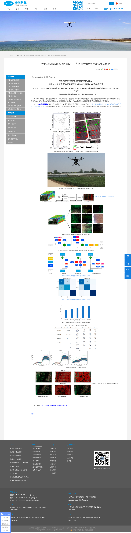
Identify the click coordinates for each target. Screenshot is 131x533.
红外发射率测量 (13, 139)
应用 (26, 9)
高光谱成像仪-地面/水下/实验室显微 (16, 106)
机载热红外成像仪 (13, 90)
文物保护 (53, 473)
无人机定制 (11, 120)
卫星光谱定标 (12, 124)
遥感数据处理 (12, 128)
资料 (54, 9)
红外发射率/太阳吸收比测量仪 (16, 109)
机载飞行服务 (12, 116)
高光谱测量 (11, 131)
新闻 (45, 9)
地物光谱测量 (12, 135)
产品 (8, 9)
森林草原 (53, 454)
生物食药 (53, 464)
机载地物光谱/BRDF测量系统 (16, 93)
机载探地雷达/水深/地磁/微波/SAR (16, 99)
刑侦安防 (53, 470)
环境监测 (53, 448)
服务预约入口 (12, 142)
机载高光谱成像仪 (13, 83)
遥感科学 (19, 55)
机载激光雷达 (12, 96)
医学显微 (53, 461)
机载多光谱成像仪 (13, 86)
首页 (11, 55)
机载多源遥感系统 (13, 80)
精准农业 (53, 451)
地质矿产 (53, 458)
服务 (17, 9)
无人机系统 (11, 102)
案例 (36, 9)
